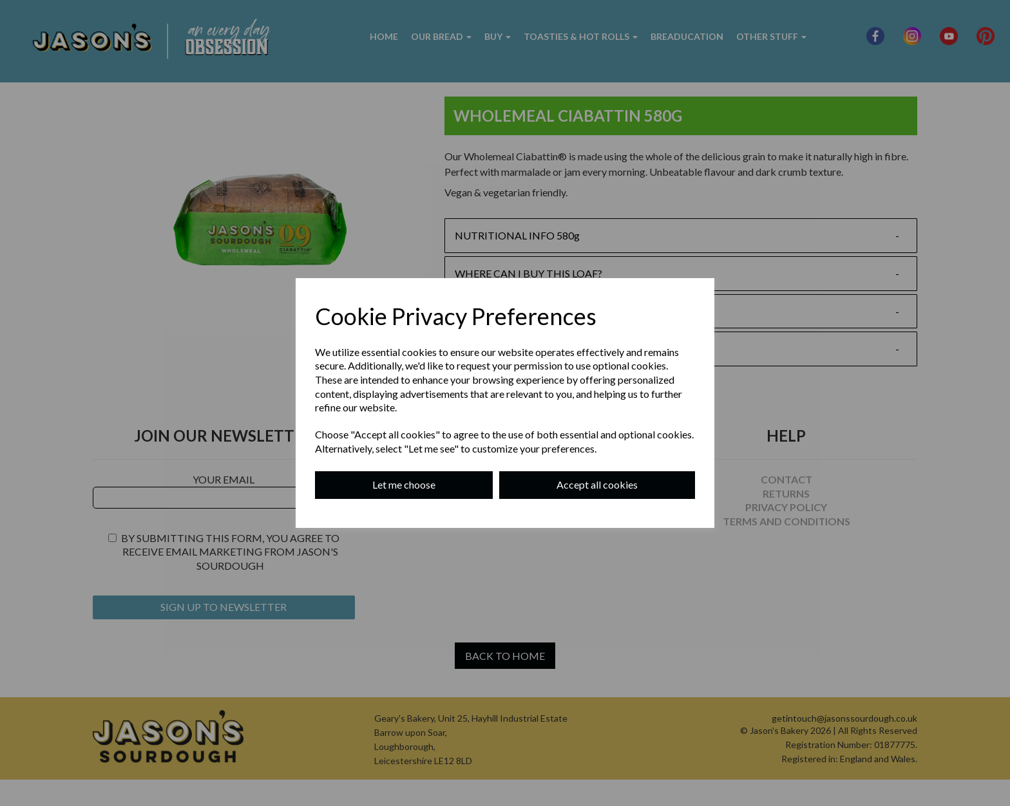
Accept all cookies (597, 484)
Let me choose (403, 484)
